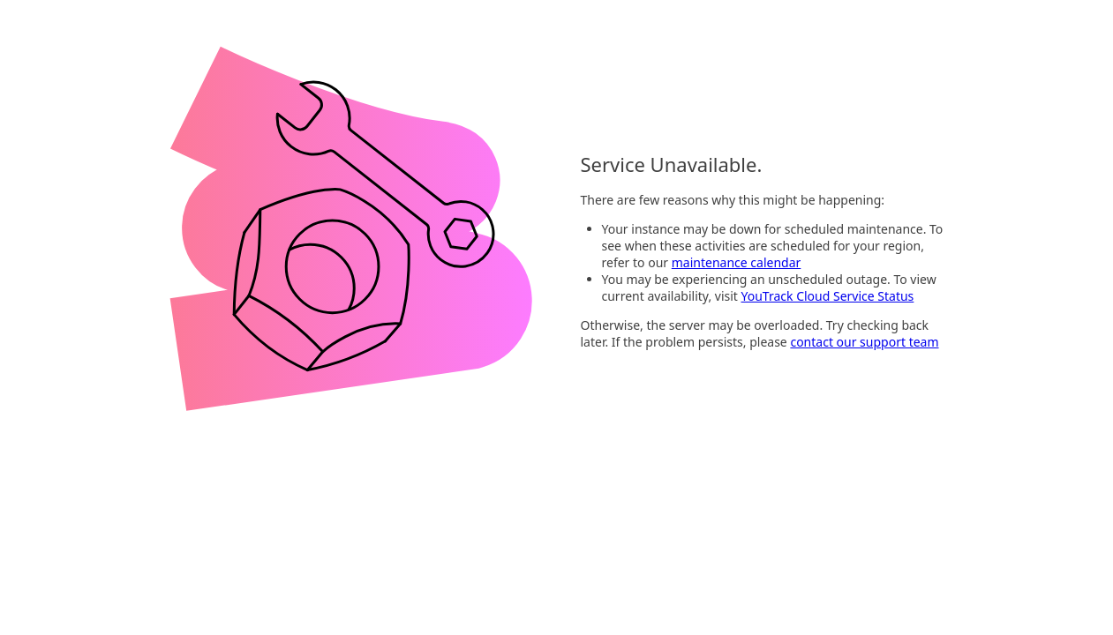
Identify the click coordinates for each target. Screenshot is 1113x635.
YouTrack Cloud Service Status (827, 296)
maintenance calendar (736, 262)
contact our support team (864, 341)
